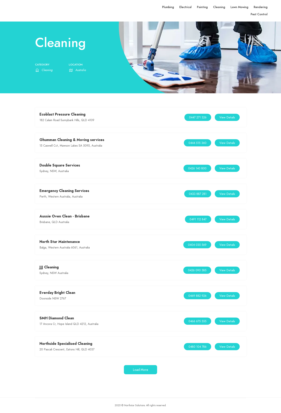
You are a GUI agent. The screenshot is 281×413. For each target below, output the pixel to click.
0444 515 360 (197, 143)
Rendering (261, 7)
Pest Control (259, 14)
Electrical (185, 7)
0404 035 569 (197, 245)
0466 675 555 (197, 321)
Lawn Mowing (239, 7)
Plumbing (168, 7)
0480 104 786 (197, 347)
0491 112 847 (198, 219)
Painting (202, 7)
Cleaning (219, 7)
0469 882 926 (197, 296)
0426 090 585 (197, 270)
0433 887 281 (197, 194)
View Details (227, 117)
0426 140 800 (197, 168)
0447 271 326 (197, 117)
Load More (140, 369)
